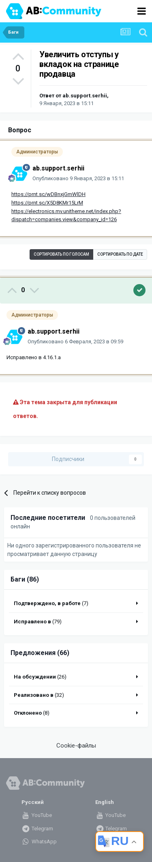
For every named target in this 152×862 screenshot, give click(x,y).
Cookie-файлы (76, 745)
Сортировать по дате (120, 254)
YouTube (36, 815)
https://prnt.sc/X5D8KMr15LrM (47, 203)
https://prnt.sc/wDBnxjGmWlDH (48, 194)
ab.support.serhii (84, 96)
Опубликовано (78, 178)
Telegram (37, 828)
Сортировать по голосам (61, 254)
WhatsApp (39, 841)
